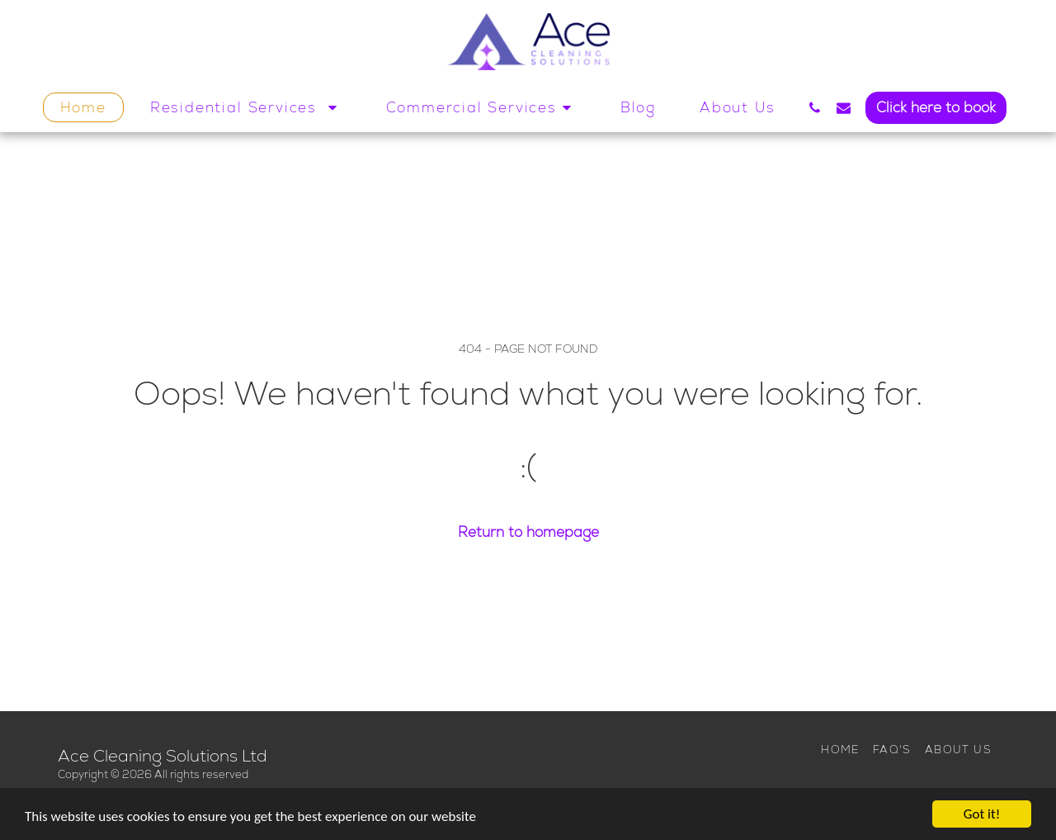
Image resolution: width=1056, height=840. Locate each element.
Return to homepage (528, 532)
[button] (246, 107)
